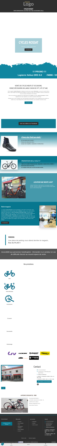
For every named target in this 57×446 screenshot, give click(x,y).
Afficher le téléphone (42, 374)
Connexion (54, 441)
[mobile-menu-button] (28, 444)
